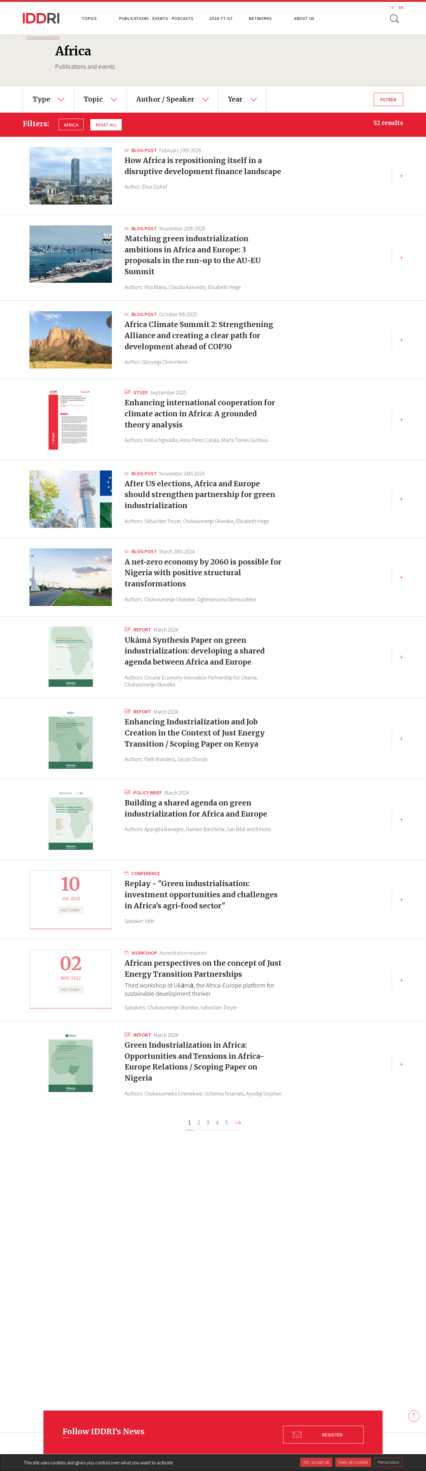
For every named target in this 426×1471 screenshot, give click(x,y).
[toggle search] (394, 18)
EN (401, 7)
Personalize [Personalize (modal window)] (388, 1462)
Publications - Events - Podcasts (156, 18)
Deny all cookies (353, 1462)
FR (392, 7)
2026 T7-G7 (221, 18)
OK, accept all (316, 1462)
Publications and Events (43, 37)
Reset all (106, 124)
